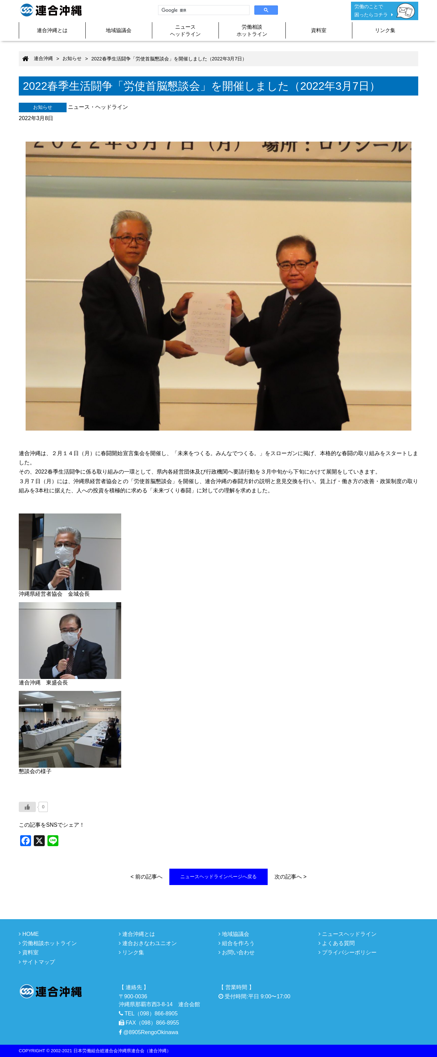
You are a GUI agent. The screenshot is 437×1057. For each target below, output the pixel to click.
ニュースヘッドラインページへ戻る (218, 876)
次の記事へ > (290, 877)
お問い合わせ (236, 952)
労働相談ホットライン (252, 30)
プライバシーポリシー (348, 952)
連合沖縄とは (52, 30)
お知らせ (42, 107)
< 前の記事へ (146, 877)
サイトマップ (37, 962)
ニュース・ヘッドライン (98, 107)
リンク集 (385, 30)
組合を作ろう (236, 943)
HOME (29, 934)
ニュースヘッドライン (185, 30)
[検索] (203, 10)
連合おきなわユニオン (148, 943)
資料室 (318, 30)
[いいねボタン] (27, 807)
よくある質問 (337, 943)
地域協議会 (118, 30)
